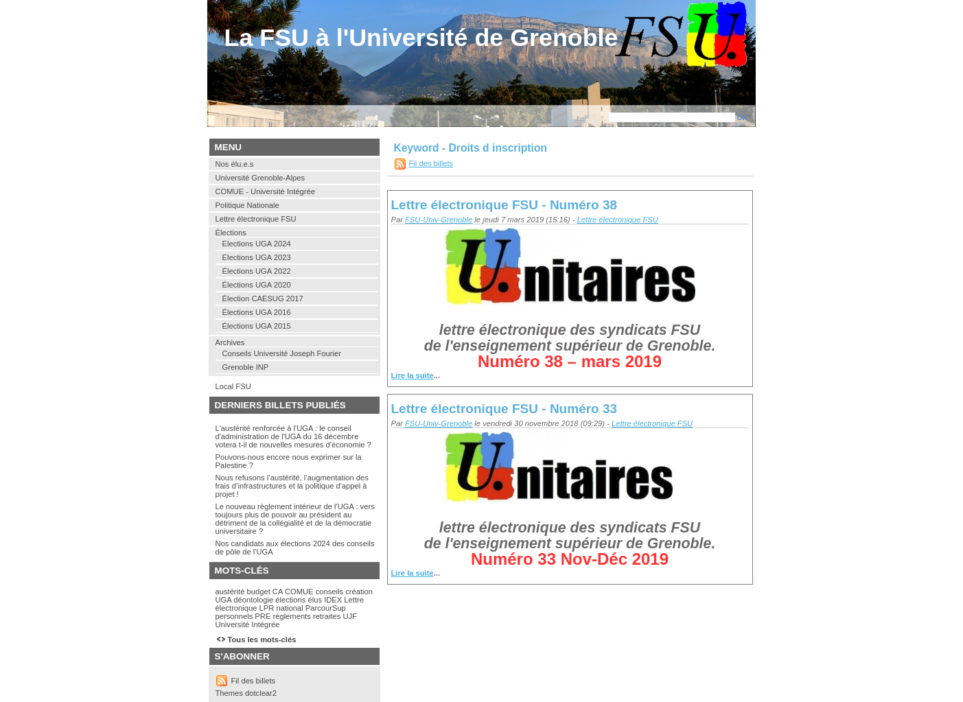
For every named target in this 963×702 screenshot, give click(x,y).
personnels (234, 616)
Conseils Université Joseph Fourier (281, 353)
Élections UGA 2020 (256, 285)
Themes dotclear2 (246, 693)
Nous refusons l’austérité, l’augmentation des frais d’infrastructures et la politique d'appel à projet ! (292, 485)
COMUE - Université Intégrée (265, 191)
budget (258, 591)
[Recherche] (672, 117)
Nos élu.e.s (235, 164)
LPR (267, 608)
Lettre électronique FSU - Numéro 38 (504, 205)
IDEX (333, 600)
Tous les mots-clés (262, 639)
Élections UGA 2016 (256, 312)
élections (290, 600)
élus (315, 600)
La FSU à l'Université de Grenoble (421, 37)
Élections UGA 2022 (256, 271)
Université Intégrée (248, 624)
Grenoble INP (245, 367)
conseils (329, 591)
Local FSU (233, 386)
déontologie (253, 600)
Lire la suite (412, 375)
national (289, 608)
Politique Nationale (247, 205)
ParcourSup (325, 608)
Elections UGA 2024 (256, 243)
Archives (230, 342)
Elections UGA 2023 (256, 257)
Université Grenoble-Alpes (260, 178)
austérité (230, 591)
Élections (231, 233)
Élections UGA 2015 (256, 326)
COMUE (299, 591)
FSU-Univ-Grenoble (438, 219)
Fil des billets (431, 163)
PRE (262, 616)
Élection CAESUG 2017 (262, 298)
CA (277, 591)
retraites (326, 616)
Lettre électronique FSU (617, 219)
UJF (350, 616)
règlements (291, 616)
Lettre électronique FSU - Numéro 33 (504, 408)
